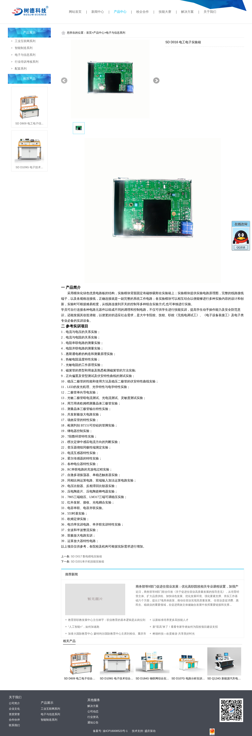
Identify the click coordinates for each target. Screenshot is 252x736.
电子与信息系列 (25, 54)
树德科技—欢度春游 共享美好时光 (174, 633)
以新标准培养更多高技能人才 (170, 619)
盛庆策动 (150, 730)
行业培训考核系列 (26, 61)
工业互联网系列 (25, 41)
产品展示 (29, 32)
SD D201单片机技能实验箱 (87, 561)
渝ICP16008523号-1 (115, 730)
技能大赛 (165, 11)
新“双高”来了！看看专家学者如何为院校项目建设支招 (185, 626)
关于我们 (210, 11)
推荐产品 (29, 78)
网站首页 (75, 11)
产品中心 (120, 11)
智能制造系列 (23, 48)
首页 (89, 32)
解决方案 (187, 11)
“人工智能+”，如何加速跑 (83, 626)
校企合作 (142, 11)
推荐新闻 (72, 574)
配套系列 (21, 68)
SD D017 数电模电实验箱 (86, 556)
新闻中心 (97, 11)
